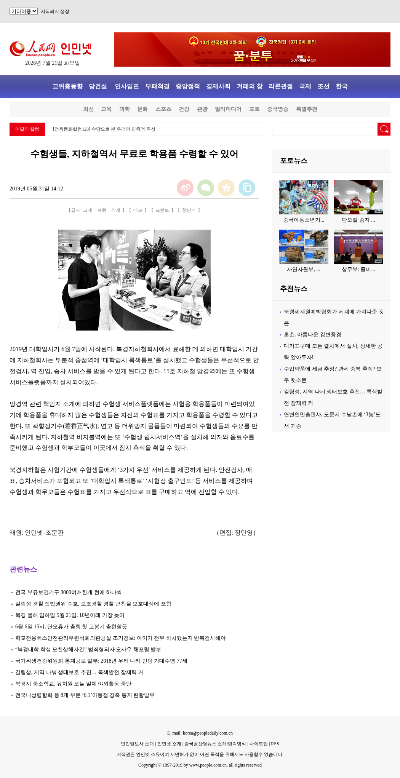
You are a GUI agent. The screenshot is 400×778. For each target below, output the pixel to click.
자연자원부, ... (303, 269)
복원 (101, 210)
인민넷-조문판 (44, 532)
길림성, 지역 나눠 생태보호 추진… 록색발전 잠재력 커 (80, 672)
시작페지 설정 (55, 11)
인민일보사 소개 (137, 743)
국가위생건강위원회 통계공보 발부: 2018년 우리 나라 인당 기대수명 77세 (101, 661)
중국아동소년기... (304, 220)
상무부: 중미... (358, 269)
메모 (137, 210)
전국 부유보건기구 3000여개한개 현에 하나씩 (68, 592)
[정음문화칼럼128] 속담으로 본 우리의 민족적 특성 (104, 129)
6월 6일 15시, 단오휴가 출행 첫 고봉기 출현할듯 (72, 626)
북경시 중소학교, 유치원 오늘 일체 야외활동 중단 (73, 684)
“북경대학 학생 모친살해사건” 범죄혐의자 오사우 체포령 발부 (89, 649)
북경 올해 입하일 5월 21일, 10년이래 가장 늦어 (72, 615)
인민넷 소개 (168, 743)
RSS (275, 743)
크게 (87, 210)
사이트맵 (259, 743)
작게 (115, 210)
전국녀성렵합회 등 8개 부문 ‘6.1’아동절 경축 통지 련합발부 (85, 695)
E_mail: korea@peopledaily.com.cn (200, 733)
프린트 (162, 210)
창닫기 (189, 210)
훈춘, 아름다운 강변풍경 (312, 334)
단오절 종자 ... (358, 220)
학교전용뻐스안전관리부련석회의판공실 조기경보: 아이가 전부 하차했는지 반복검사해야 (121, 638)
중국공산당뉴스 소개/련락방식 (215, 743)
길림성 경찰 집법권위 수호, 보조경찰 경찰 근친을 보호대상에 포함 (93, 604)
